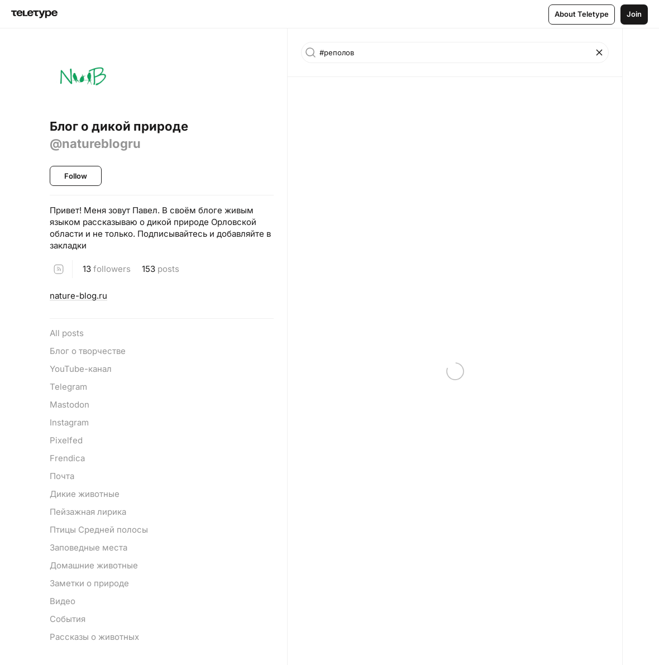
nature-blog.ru (78, 295)
